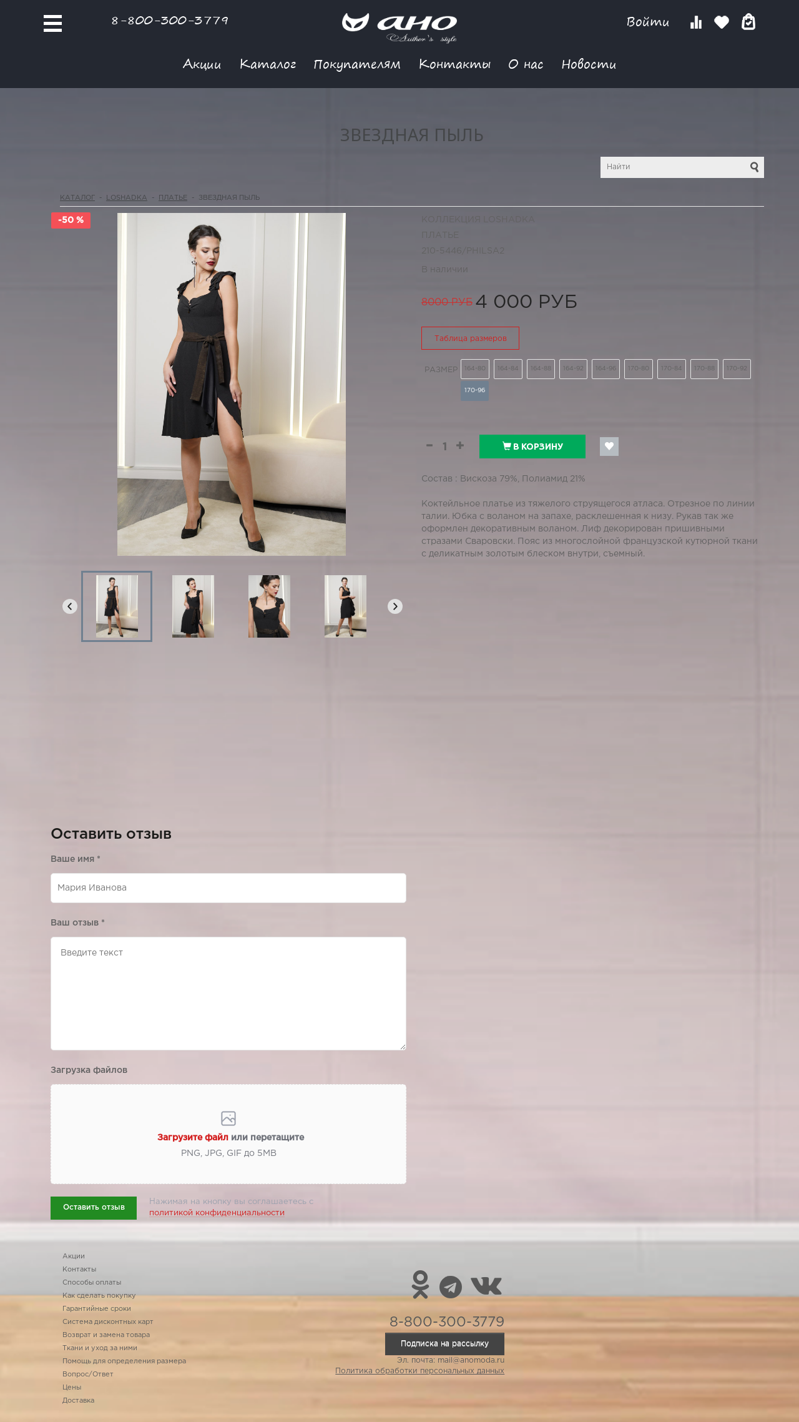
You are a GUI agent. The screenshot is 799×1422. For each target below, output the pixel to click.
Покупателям (357, 63)
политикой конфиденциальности (217, 1213)
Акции (202, 63)
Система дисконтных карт (108, 1322)
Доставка (78, 1401)
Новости (589, 63)
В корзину (532, 447)
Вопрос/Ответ (88, 1374)
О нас (526, 63)
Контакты (454, 63)
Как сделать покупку (99, 1296)
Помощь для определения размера (124, 1361)
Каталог (267, 63)
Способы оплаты (91, 1283)
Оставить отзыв (94, 1207)
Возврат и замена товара (106, 1335)
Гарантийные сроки (96, 1309)
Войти (650, 21)
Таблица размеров (470, 338)
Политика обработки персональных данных (419, 1371)
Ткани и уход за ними (99, 1348)
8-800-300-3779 (169, 19)
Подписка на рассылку (445, 1343)
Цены (71, 1388)
